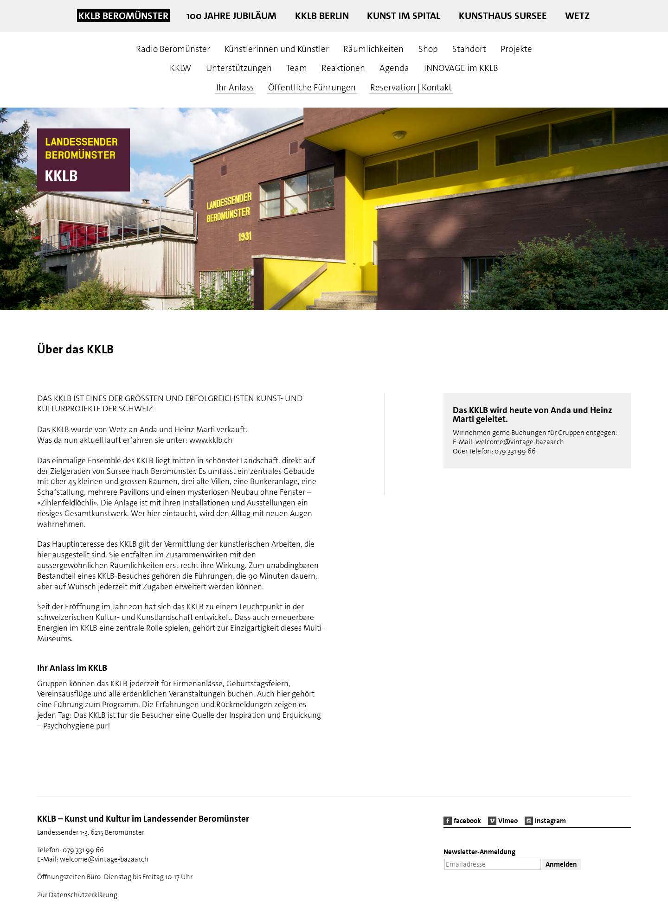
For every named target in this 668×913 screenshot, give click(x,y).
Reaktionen (343, 68)
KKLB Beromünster (123, 15)
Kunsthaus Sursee (503, 15)
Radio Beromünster (173, 49)
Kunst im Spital (403, 15)
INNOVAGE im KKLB (461, 68)
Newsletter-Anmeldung (479, 852)
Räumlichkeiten (373, 49)
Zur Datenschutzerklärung (77, 895)
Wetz (577, 15)
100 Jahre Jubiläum (231, 15)
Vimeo (508, 820)
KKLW (180, 68)
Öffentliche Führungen (312, 87)
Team (296, 68)
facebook (467, 820)
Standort (469, 49)
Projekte (516, 49)
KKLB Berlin (322, 15)
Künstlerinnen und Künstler (277, 49)
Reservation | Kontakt (411, 87)
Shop (428, 49)
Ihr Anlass (235, 87)
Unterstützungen (239, 68)
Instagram (550, 820)
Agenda (394, 68)
